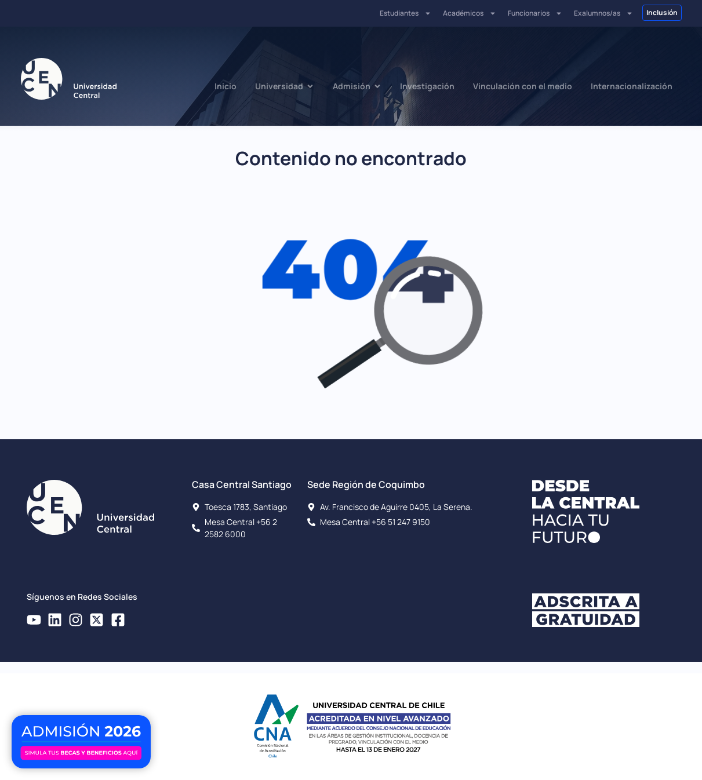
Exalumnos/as (603, 13)
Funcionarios (535, 13)
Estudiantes (405, 13)
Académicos (469, 13)
